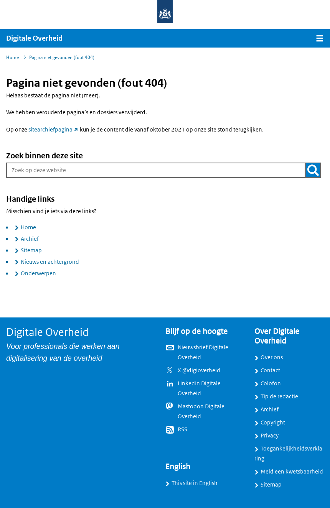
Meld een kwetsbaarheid (292, 471)
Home (28, 227)
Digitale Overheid (34, 38)
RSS (182, 429)
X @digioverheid (199, 370)
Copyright (273, 422)
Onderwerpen (38, 273)
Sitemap (31, 250)
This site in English (195, 483)
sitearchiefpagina (53, 129)
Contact (270, 370)
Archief (30, 238)
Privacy (270, 435)
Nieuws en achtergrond (50, 261)
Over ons (272, 357)
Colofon (271, 383)
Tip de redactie (279, 396)
